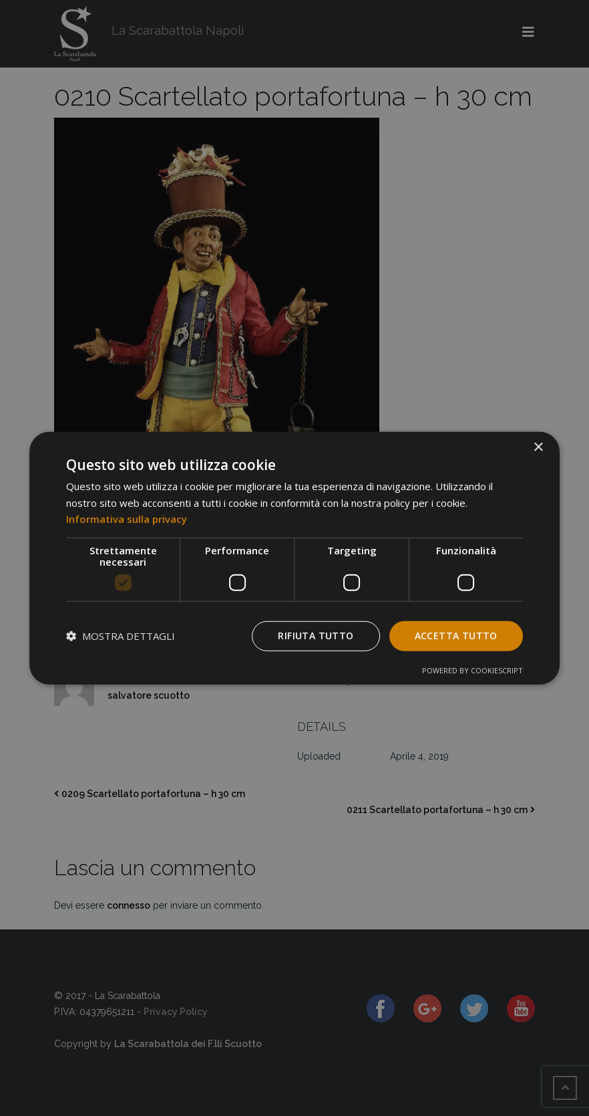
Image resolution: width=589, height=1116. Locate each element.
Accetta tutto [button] (456, 635)
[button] (120, 636)
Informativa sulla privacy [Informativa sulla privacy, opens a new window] (126, 519)
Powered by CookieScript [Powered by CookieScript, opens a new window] (472, 670)
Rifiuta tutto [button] (315, 635)
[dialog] (294, 557)
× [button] (538, 447)
